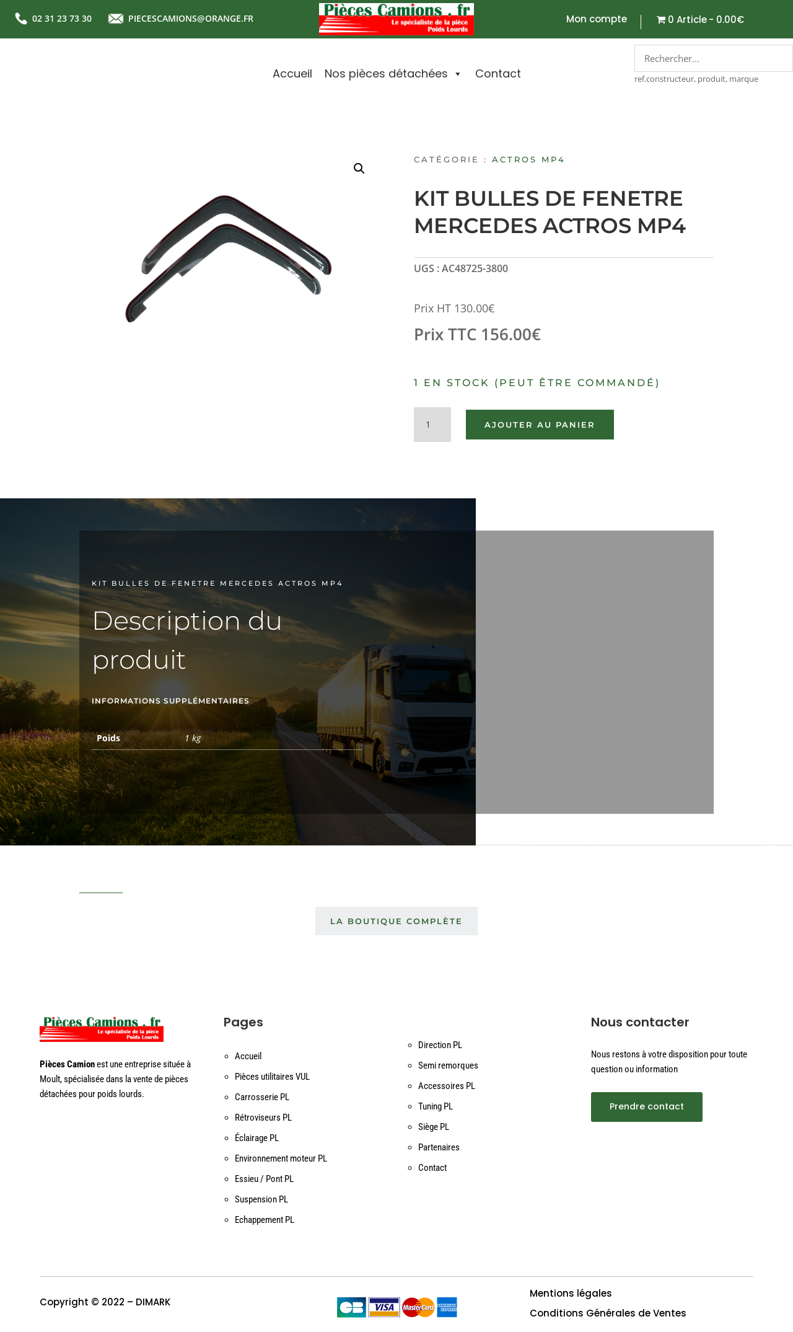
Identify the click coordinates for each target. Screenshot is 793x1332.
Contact (498, 73)
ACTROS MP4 (529, 159)
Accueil (292, 73)
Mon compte (596, 20)
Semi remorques (448, 1065)
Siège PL (433, 1126)
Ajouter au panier (539, 425)
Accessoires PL (446, 1086)
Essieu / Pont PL (264, 1178)
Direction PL (440, 1045)
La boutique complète (396, 921)
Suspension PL (261, 1199)
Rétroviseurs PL (263, 1117)
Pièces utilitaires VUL (272, 1076)
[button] (359, 168)
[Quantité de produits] (432, 424)
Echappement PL (264, 1219)
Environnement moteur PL (281, 1158)
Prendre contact (647, 1106)
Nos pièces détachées (394, 73)
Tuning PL (435, 1106)
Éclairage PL (257, 1138)
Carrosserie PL (262, 1097)
